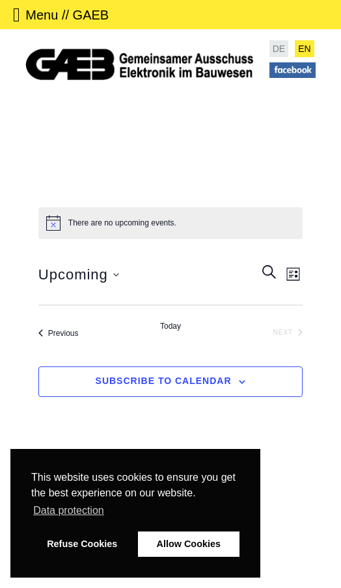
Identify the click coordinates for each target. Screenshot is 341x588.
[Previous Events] (58, 333)
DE (279, 49)
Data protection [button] (68, 510)
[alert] (170, 222)
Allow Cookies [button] (189, 544)
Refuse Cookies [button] (82, 544)
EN (304, 49)
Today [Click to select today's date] (170, 326)
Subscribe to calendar (164, 381)
